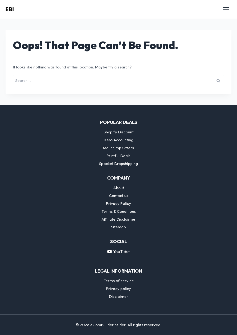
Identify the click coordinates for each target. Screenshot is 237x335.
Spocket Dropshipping (118, 163)
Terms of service (118, 280)
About (118, 187)
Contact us (118, 195)
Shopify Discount (119, 131)
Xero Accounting (118, 139)
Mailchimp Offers (118, 147)
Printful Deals (118, 155)
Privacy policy (118, 288)
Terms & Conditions (118, 211)
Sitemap (118, 226)
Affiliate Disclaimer (118, 219)
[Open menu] (226, 9)
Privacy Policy (118, 203)
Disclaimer (118, 296)
